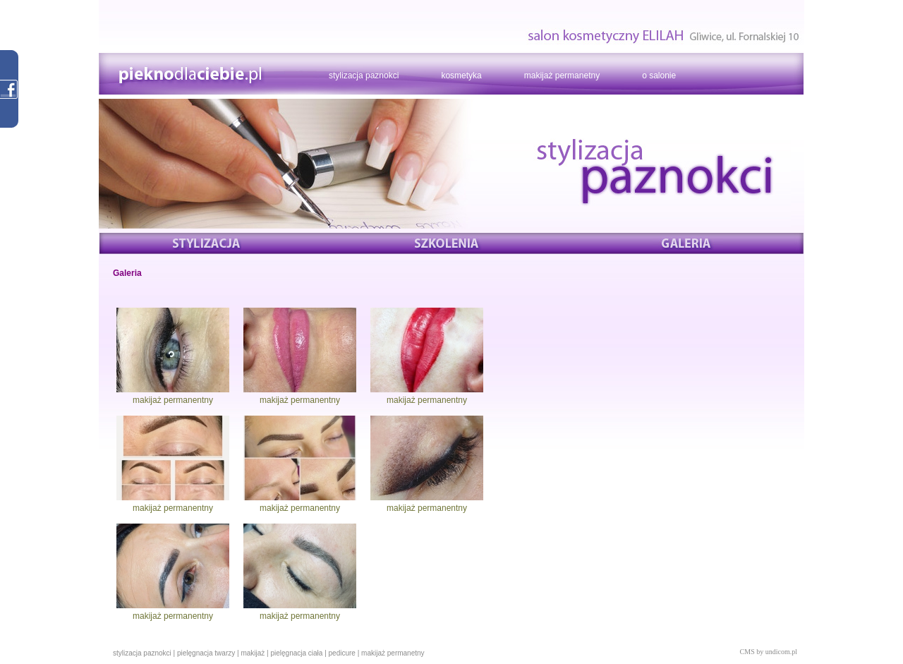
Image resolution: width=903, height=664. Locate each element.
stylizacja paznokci (364, 75)
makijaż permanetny (562, 75)
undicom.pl (781, 652)
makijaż (253, 653)
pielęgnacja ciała (296, 653)
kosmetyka (461, 75)
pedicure (342, 653)
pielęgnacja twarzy (206, 653)
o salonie (659, 75)
